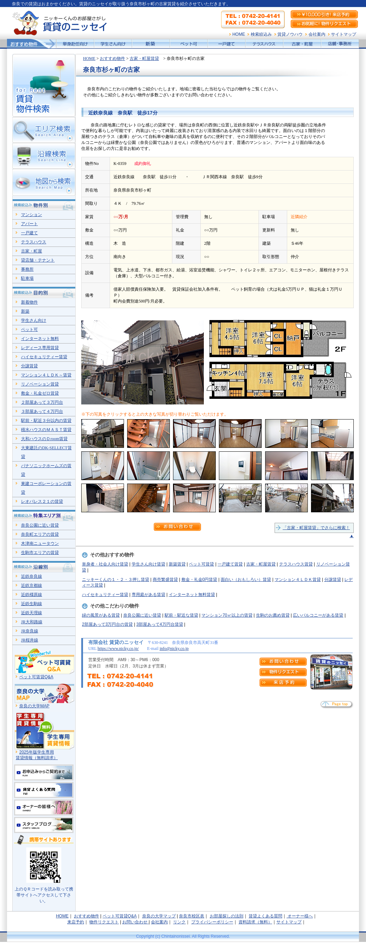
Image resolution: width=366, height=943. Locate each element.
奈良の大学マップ (159, 916)
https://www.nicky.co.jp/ (118, 648)
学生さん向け (33, 320)
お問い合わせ (135, 922)
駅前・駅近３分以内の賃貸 (46, 420)
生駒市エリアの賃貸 (40, 552)
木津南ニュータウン (40, 543)
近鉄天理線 (31, 612)
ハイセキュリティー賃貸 (105, 594)
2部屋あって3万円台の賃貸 (107, 624)
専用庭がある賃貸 (148, 594)
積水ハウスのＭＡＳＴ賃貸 (46, 429)
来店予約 (75, 922)
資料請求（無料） (255, 922)
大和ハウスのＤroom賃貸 (44, 438)
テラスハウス (33, 242)
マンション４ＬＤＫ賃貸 (298, 579)
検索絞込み (261, 34)
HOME (238, 34)
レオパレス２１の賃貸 (42, 501)
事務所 (27, 269)
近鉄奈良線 (31, 576)
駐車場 (27, 278)
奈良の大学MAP (34, 705)
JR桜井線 (29, 640)
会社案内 (317, 34)
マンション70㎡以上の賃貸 (226, 615)
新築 (25, 311)
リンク (179, 922)
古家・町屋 (31, 251)
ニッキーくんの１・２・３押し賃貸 (115, 579)
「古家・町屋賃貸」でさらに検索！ (316, 527)
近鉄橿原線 (31, 594)
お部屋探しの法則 (226, 916)
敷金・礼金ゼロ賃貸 (40, 393)
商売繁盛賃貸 (165, 579)
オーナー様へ (299, 916)
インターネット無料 (40, 338)
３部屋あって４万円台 (42, 411)
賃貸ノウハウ (290, 34)
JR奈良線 (29, 631)
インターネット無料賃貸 (192, 594)
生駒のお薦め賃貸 (273, 615)
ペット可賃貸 (201, 564)
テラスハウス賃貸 (296, 564)
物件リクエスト (104, 922)
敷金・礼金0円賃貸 (199, 579)
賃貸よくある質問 (265, 916)
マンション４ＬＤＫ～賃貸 (46, 375)
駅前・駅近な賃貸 (181, 615)
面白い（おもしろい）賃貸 (246, 579)
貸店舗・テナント (38, 260)
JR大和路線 (31, 621)
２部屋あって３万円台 (42, 402)
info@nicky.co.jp (174, 648)
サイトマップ (343, 34)
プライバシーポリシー (212, 922)
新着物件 (29, 302)
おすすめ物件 (112, 58)
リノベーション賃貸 (40, 384)
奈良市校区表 (191, 916)
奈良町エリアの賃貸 (40, 534)
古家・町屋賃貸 (144, 58)
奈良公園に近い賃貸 (142, 615)
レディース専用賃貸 (40, 347)
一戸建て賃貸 (230, 564)
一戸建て (29, 232)
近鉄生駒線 (31, 603)
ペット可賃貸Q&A (36, 676)
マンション (31, 214)
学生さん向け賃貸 (148, 564)
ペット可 (29, 329)
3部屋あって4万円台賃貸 (159, 624)
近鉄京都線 (31, 585)
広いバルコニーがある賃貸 (318, 615)
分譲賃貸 (332, 579)
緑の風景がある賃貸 (101, 615)
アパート (29, 223)
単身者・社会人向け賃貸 (105, 564)
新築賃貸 (177, 564)
